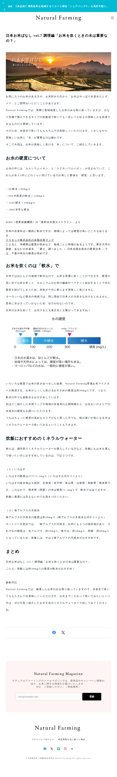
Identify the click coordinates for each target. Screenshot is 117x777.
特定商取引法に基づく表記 (71, 739)
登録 (91, 696)
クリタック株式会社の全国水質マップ (30, 240)
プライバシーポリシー (43, 739)
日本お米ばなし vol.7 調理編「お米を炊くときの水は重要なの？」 (57, 38)
